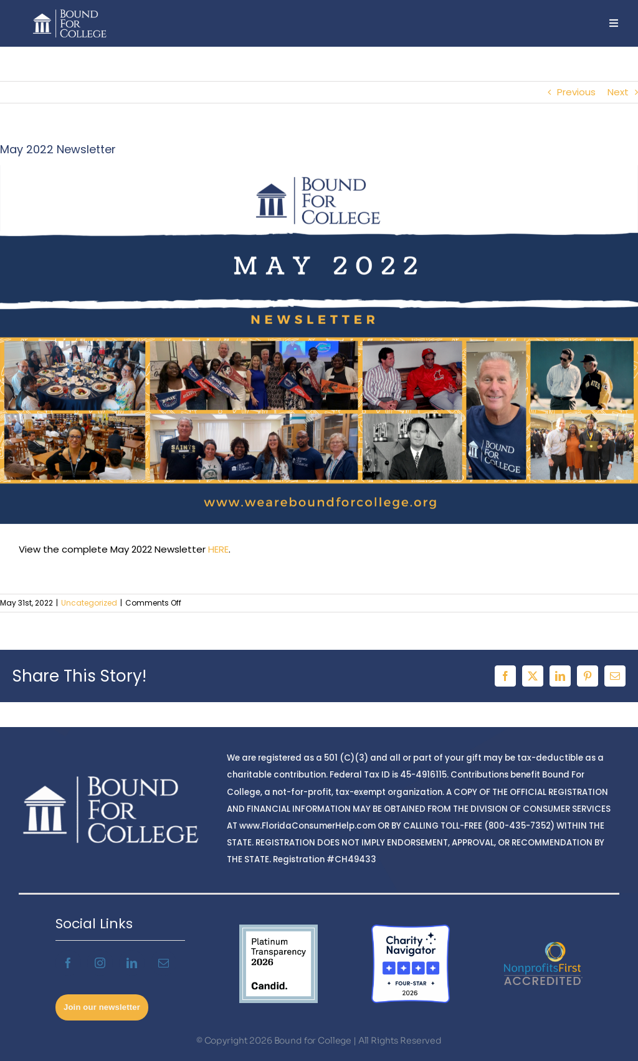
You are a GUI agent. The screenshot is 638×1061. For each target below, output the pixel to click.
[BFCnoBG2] (69, 10)
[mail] (163, 963)
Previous (576, 91)
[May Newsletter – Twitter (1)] (319, 344)
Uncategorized (89, 602)
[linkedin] (132, 963)
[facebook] (68, 963)
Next (618, 91)
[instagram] (100, 963)
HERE (218, 549)
